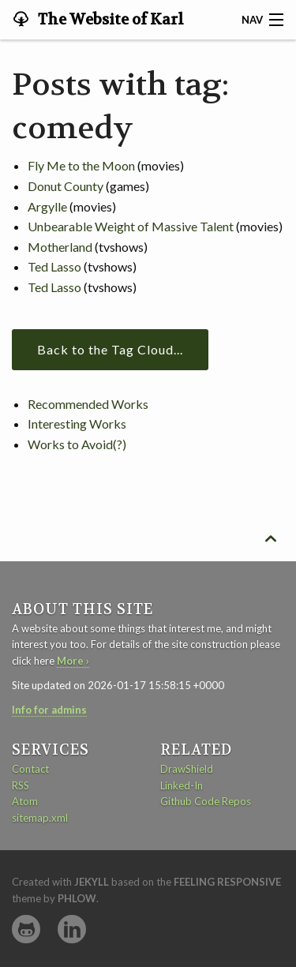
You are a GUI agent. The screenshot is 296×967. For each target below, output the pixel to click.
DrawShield (186, 769)
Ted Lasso (54, 266)
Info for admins (49, 709)
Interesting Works (77, 423)
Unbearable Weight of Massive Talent (131, 226)
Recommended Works (88, 403)
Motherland (60, 246)
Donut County (65, 185)
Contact (30, 769)
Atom (25, 801)
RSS (20, 785)
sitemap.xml (40, 817)
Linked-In (181, 785)
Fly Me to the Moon (81, 165)
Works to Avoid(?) (77, 444)
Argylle (47, 206)
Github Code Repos (205, 801)
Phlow (77, 898)
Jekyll (91, 881)
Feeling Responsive (227, 881)
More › (73, 660)
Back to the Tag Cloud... (110, 349)
